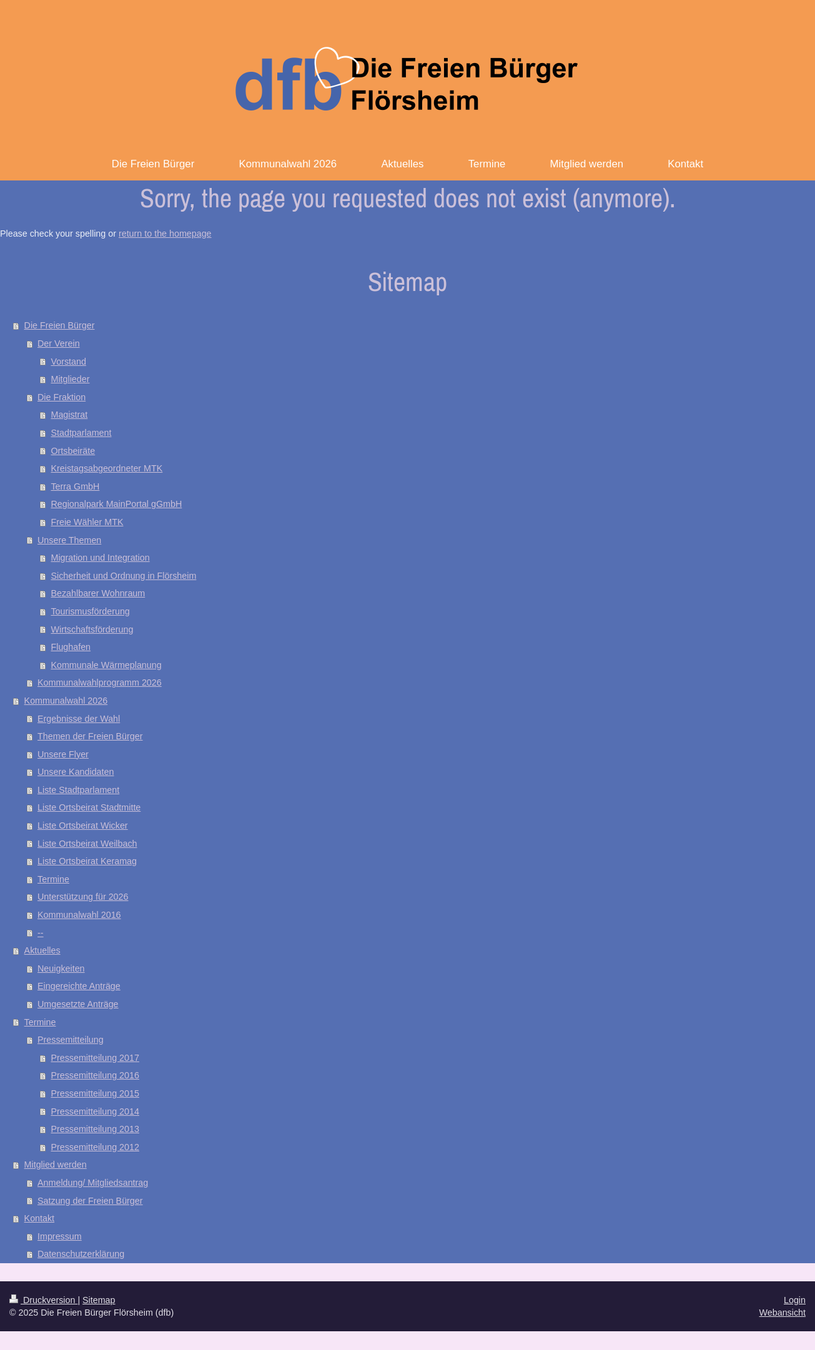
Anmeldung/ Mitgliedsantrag (92, 1183)
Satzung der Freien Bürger (89, 1201)
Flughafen (71, 647)
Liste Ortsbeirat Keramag (87, 861)
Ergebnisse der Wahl (78, 719)
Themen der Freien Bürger (89, 736)
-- (40, 933)
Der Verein (58, 343)
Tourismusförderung (90, 611)
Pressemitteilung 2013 (95, 1129)
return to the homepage (165, 234)
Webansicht (782, 1313)
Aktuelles (42, 950)
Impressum (59, 1236)
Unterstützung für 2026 (82, 897)
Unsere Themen (69, 540)
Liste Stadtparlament (78, 790)
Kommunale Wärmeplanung (106, 665)
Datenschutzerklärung (80, 1254)
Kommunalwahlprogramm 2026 (99, 682)
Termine (53, 879)
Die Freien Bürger (59, 325)
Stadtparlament (81, 433)
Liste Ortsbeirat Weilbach (87, 844)
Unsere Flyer (63, 754)
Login (795, 1300)
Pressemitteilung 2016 (95, 1075)
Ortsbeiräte (73, 451)
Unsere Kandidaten (75, 772)
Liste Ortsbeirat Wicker (82, 825)
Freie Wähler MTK (87, 522)
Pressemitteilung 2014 (95, 1111)
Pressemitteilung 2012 (95, 1147)
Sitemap (98, 1300)
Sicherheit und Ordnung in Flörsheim (123, 576)
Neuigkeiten (61, 968)
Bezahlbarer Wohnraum (98, 593)
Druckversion (43, 1300)
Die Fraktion (61, 397)
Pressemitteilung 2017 (95, 1058)
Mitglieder (70, 379)
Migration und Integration (100, 558)
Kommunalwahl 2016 (79, 915)
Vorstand (68, 362)
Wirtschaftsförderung (92, 629)
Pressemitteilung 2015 (95, 1093)
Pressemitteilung (70, 1040)
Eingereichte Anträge (79, 986)
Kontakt (39, 1218)
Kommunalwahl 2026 (66, 701)
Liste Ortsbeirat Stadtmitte (89, 807)
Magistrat (69, 415)
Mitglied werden (55, 1165)
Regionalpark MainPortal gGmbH (116, 504)
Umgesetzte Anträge (78, 1004)
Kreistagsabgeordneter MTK (106, 468)
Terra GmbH (75, 486)
